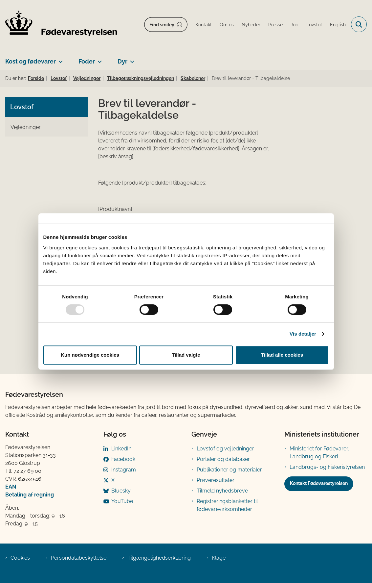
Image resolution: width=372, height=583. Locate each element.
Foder (86, 61)
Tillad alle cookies (282, 355)
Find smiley (161, 24)
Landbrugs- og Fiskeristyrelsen (327, 467)
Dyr (122, 61)
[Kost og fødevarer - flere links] (59, 59)
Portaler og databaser (223, 459)
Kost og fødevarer (30, 61)
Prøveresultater (215, 480)
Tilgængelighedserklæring (159, 558)
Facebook (123, 459)
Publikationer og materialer (229, 470)
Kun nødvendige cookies (90, 355)
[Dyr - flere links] (130, 59)
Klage (219, 558)
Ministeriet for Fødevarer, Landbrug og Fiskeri (319, 452)
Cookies (20, 558)
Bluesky (121, 491)
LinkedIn (121, 448)
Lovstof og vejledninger (225, 448)
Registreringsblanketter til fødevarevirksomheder (227, 505)
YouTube (122, 501)
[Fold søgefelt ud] (359, 24)
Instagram (123, 470)
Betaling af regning (29, 495)
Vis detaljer (303, 334)
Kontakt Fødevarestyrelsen (319, 483)
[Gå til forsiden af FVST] (58, 24)
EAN (10, 487)
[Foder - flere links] (98, 59)
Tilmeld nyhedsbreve (222, 491)
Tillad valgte (186, 355)
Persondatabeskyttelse (78, 558)
